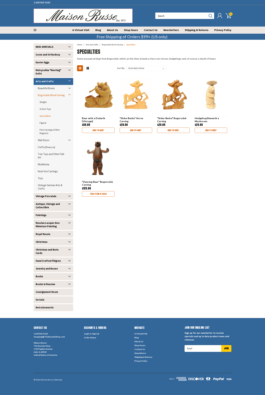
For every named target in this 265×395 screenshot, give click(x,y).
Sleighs (43, 102)
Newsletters (171, 30)
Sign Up (95, 333)
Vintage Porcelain (46, 196)
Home (79, 45)
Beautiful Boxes (46, 88)
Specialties (45, 116)
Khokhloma (43, 164)
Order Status (90, 337)
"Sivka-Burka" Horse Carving (131, 120)
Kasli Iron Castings (48, 171)
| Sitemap (58, 379)
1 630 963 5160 (42, 2)
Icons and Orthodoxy (48, 54)
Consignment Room (47, 292)
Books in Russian (45, 284)
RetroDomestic (45, 307)
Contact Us (151, 30)
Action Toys (45, 109)
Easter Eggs (42, 62)
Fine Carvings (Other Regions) (50, 131)
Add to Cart (98, 130)
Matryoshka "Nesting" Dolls (48, 72)
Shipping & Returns (196, 30)
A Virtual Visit (80, 30)
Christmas (41, 241)
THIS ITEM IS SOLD (98, 193)
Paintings (41, 215)
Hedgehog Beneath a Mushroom (207, 120)
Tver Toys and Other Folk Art (51, 156)
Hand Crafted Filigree (48, 260)
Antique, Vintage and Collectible (48, 205)
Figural (43, 122)
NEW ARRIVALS (44, 46)
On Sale (40, 299)
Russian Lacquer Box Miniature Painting (48, 224)
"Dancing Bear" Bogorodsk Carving (97, 183)
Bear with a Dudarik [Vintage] (93, 120)
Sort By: (121, 68)
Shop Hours (131, 30)
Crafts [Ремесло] (46, 147)
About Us (112, 30)
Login (86, 333)
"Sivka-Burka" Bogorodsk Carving (172, 120)
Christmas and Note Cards (47, 251)
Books (39, 276)
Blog (98, 30)
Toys (40, 178)
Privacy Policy (222, 30)
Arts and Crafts (45, 81)
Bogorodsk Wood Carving (51, 95)
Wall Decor (43, 140)
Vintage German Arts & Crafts (50, 187)
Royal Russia (43, 234)
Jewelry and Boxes (47, 268)
